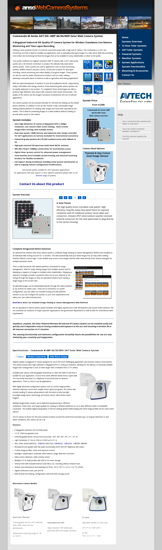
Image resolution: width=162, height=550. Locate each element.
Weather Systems (131, 58)
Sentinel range (41, 176)
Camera (20, 357)
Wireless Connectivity (36, 357)
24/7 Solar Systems (132, 50)
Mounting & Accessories (135, 70)
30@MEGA (58, 443)
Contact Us (128, 75)
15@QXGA (68, 443)
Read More (17, 303)
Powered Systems (131, 54)
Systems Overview (132, 41)
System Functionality (133, 66)
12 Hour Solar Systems (134, 45)
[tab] (135, 122)
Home (125, 37)
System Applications (133, 62)
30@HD (41, 443)
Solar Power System (58, 357)
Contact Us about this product (38, 184)
